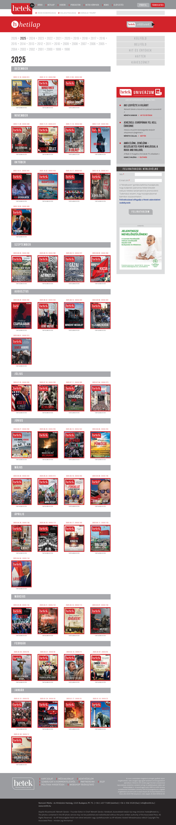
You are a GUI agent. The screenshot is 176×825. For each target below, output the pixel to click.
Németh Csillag (130, 136)
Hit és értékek (146, 115)
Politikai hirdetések (53, 784)
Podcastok (76, 5)
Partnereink (88, 781)
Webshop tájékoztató (82, 784)
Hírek (40, 5)
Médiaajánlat (66, 779)
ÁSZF (102, 781)
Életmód (143, 157)
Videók (63, 5)
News (106, 5)
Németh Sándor (130, 115)
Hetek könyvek (92, 5)
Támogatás (158, 5)
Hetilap (51, 5)
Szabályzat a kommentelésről (58, 781)
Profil (143, 5)
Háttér (143, 136)
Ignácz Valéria (130, 157)
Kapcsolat (47, 779)
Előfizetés (119, 5)
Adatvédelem (86, 779)
